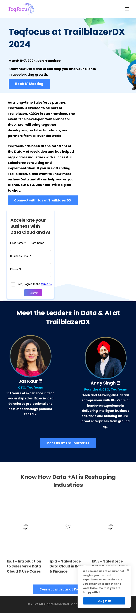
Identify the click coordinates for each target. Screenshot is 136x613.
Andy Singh (105, 386)
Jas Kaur (30, 384)
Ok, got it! (104, 601)
